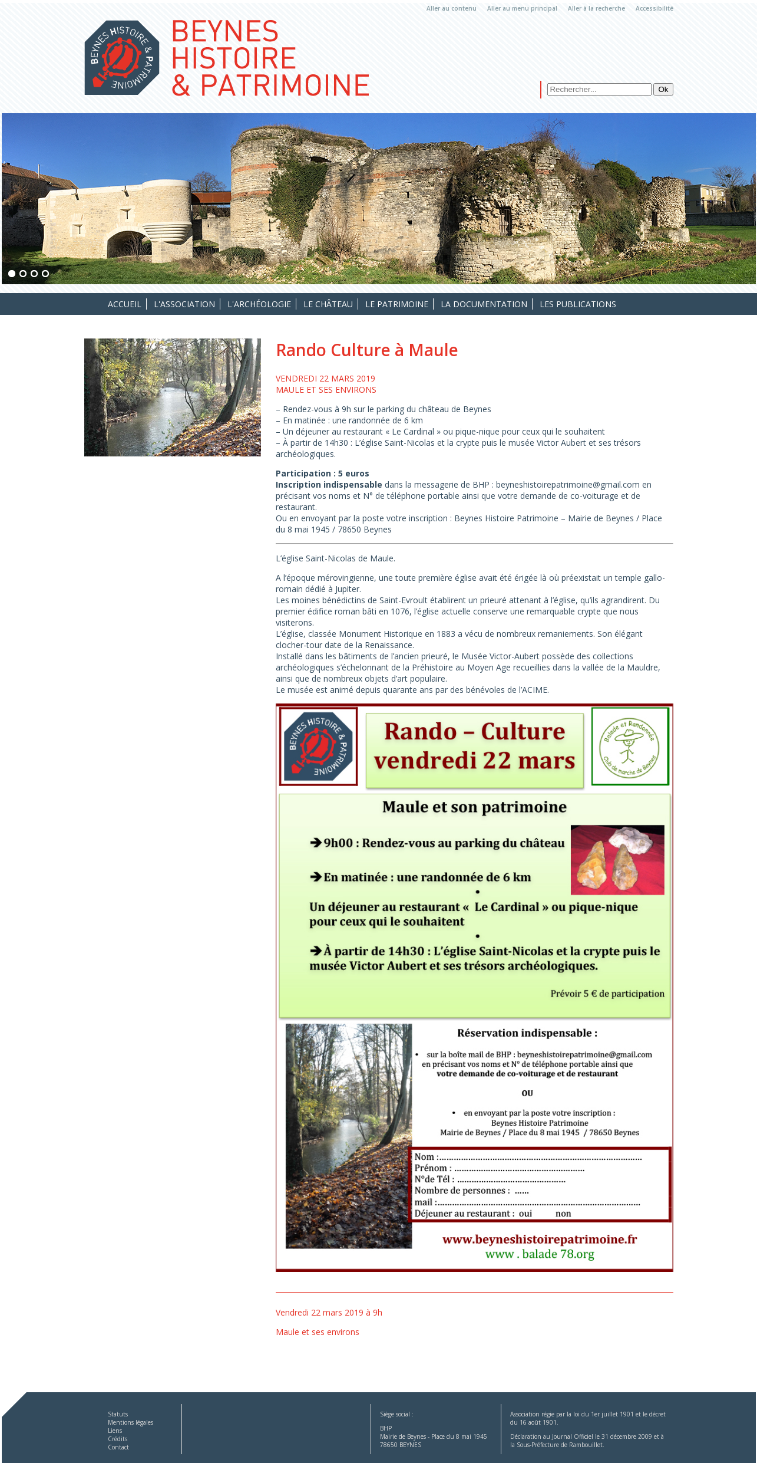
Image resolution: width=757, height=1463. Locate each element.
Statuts (118, 1414)
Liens (115, 1430)
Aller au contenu (452, 8)
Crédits (117, 1439)
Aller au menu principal (522, 8)
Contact (118, 1447)
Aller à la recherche (596, 8)
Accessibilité (654, 8)
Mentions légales (130, 1422)
